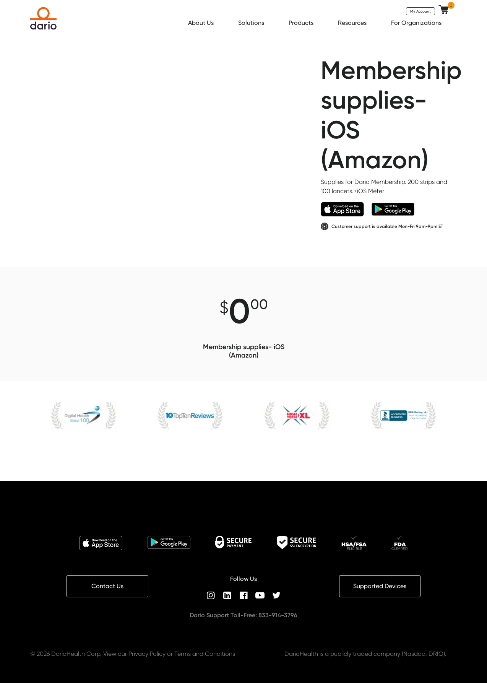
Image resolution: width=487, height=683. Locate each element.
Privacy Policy (147, 653)
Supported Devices (379, 586)
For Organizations (417, 22)
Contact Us (107, 586)
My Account (420, 11)
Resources (353, 22)
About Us (201, 22)
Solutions (252, 22)
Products (302, 22)
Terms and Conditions (204, 653)
